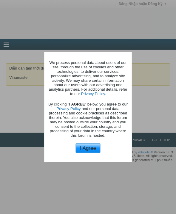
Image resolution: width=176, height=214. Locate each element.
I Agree (88, 148)
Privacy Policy (93, 93)
